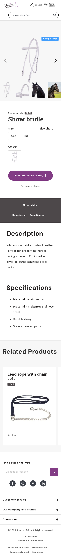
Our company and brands (19, 509)
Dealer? (38, 5)
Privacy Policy (39, 547)
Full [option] (26, 136)
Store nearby (52, 5)
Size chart (46, 128)
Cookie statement (19, 552)
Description (19, 215)
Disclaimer (37, 552)
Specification (37, 215)
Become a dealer (31, 186)
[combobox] (33, 15)
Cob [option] (13, 136)
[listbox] (30, 157)
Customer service (14, 499)
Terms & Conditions (18, 547)
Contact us (10, 519)
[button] (5, 61)
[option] (14, 156)
